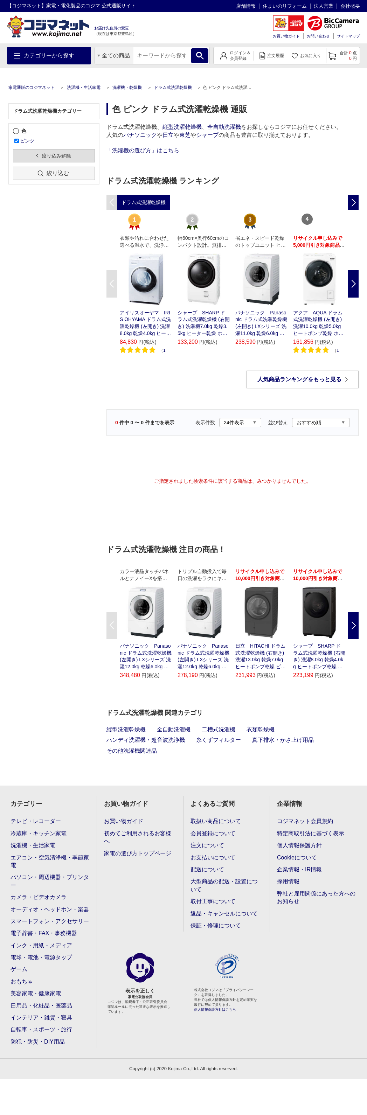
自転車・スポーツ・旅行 (41, 1029)
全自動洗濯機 (224, 127)
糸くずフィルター (218, 740)
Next (353, 284)
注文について (207, 845)
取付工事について (213, 901)
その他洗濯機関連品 (131, 751)
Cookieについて (297, 857)
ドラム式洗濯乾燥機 (173, 87)
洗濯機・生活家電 (84, 87)
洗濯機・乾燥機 (127, 87)
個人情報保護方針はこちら (215, 1009)
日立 (168, 135)
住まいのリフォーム (285, 6)
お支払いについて (213, 857)
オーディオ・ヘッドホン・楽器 (50, 909)
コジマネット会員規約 (305, 821)
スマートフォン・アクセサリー (50, 921)
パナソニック (140, 135)
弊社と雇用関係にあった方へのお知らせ (316, 897)
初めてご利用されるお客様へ (137, 837)
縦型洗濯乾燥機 (182, 127)
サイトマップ (348, 36)
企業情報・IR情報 (299, 869)
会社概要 (350, 6)
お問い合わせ (318, 36)
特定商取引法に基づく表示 (310, 833)
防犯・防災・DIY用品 (38, 1042)
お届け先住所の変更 (111, 28)
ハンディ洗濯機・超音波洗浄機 (145, 740)
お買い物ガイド (286, 36)
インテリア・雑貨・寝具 (41, 1017)
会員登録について (213, 833)
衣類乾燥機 (261, 729)
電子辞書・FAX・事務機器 (44, 933)
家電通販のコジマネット (31, 87)
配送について (207, 869)
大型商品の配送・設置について (224, 885)
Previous (111, 284)
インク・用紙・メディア (41, 945)
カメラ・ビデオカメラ (39, 897)
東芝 (185, 135)
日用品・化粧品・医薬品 (41, 1006)
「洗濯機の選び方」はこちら (142, 150)
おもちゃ (22, 981)
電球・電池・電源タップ (41, 957)
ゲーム (19, 969)
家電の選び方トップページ (137, 853)
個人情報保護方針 (299, 845)
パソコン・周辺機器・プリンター (50, 881)
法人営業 (323, 6)
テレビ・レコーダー (36, 821)
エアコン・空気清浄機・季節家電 (50, 861)
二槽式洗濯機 (218, 729)
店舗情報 (246, 6)
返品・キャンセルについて (224, 914)
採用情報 (288, 881)
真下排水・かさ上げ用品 (283, 740)
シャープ (207, 135)
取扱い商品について (216, 821)
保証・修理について (216, 925)
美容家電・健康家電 (36, 993)
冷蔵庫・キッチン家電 (39, 833)
